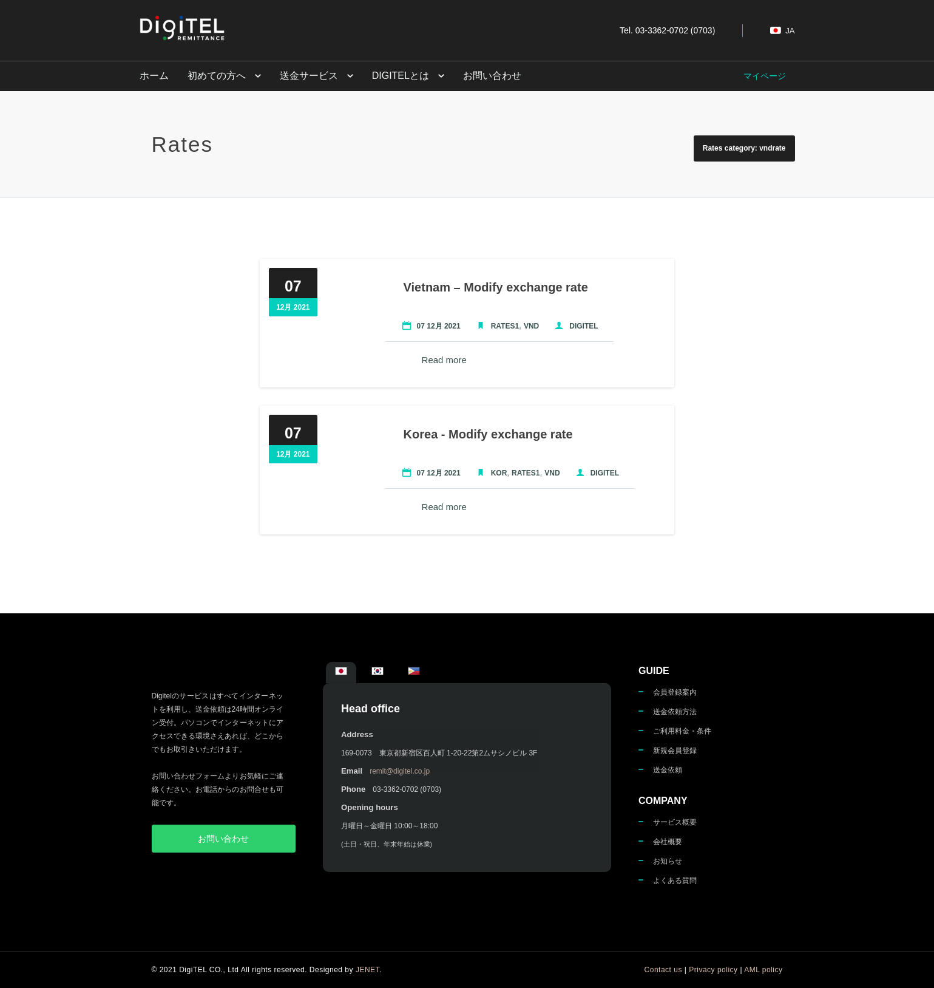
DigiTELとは (398, 75)
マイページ (764, 76)
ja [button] (782, 30)
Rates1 (504, 326)
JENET (367, 970)
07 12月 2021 (437, 326)
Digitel (582, 326)
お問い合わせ (490, 75)
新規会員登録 (675, 750)
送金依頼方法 (675, 711)
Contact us (663, 970)
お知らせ (667, 861)
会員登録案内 (675, 692)
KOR (498, 473)
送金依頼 (667, 770)
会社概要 (667, 841)
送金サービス (308, 75)
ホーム (154, 75)
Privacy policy (713, 970)
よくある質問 (675, 880)
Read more (443, 360)
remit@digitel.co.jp (400, 771)
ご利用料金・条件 (682, 731)
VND (530, 326)
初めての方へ (216, 75)
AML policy (763, 970)
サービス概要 (675, 822)
